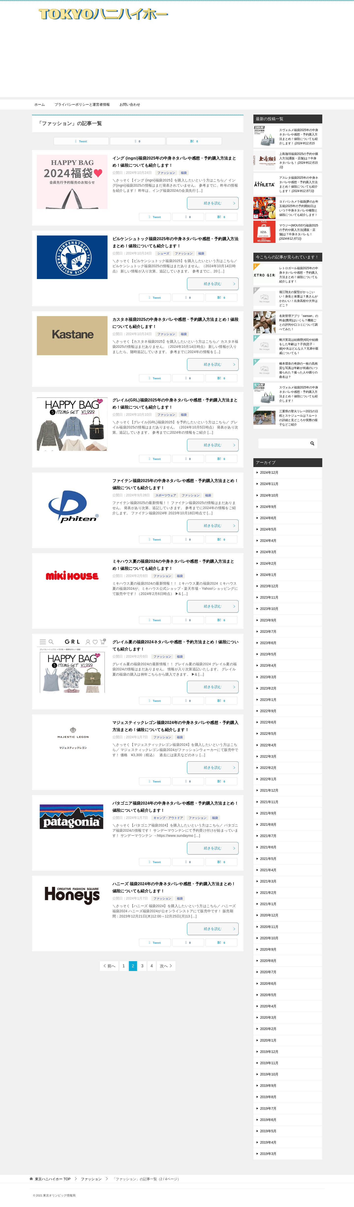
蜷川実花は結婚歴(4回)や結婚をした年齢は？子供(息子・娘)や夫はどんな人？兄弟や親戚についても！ (299, 346)
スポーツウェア (165, 495)
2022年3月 (268, 756)
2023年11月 (269, 597)
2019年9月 (268, 1086)
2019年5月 (268, 1131)
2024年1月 (268, 575)
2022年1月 (268, 779)
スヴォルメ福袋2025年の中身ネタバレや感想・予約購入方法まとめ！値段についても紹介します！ (298, 136)
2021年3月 (268, 881)
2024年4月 (268, 541)
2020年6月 (268, 984)
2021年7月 (268, 836)
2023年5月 (268, 654)
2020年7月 (268, 972)
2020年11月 (269, 927)
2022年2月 (268, 768)
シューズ (163, 253)
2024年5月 (268, 529)
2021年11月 (269, 802)
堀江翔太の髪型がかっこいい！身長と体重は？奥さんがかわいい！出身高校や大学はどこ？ (298, 298)
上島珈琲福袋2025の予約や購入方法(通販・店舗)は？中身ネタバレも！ (298, 160)
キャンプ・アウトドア (168, 818)
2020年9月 (268, 949)
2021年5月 (268, 859)
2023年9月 (268, 620)
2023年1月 (268, 700)
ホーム (39, 104)
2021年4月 (268, 870)
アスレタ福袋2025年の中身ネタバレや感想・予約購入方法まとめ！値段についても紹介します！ (298, 184)
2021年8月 (268, 824)
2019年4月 (268, 1142)
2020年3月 (268, 1017)
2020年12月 (269, 915)
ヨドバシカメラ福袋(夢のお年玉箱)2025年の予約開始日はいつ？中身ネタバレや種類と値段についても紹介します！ (299, 208)
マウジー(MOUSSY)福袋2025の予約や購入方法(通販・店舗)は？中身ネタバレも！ (298, 232)
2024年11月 (269, 484)
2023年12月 (269, 586)
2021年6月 (268, 847)
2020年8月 (268, 961)
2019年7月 (268, 1108)
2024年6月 (268, 518)
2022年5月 (268, 734)
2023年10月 (269, 609)
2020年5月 (268, 995)
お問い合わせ (130, 104)
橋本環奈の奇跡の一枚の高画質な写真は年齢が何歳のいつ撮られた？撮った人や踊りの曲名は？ (298, 370)
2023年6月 (268, 643)
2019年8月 (268, 1097)
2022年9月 (268, 711)
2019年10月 (269, 1074)
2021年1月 (268, 904)
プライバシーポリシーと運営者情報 (82, 104)
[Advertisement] (177, 62)
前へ (111, 966)
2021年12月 (269, 790)
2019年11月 (269, 1063)
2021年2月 (268, 893)
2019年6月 (268, 1120)
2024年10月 (269, 495)
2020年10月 (269, 938)
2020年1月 (268, 1040)
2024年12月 (269, 472)
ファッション (166, 173)
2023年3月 (268, 677)
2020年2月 (268, 1029)
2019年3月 (268, 1154)
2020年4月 (268, 1006)
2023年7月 (268, 631)
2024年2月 (268, 563)
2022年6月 (268, 722)
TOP (52, 1179)
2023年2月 (268, 688)
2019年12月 (269, 1052)
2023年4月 (268, 665)
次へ (164, 966)
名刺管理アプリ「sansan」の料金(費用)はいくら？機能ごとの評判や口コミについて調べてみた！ (298, 322)
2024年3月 (268, 552)
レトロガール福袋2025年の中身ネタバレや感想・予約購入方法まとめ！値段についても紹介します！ (298, 274)
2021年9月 (268, 813)
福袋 (184, 173)
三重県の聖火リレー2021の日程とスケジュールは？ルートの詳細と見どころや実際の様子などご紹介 (298, 418)
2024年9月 (268, 507)
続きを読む (220, 203)
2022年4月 (268, 745)
